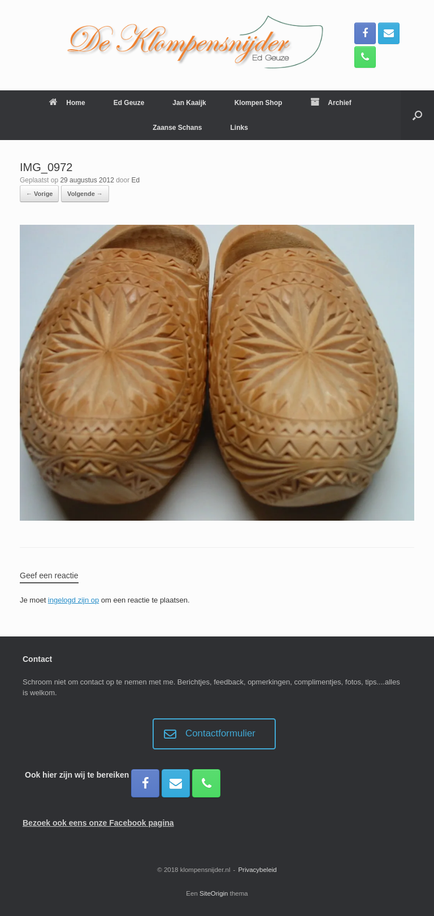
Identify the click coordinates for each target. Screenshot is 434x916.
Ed (136, 180)
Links (239, 128)
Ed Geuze (129, 103)
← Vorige (39, 193)
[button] (417, 115)
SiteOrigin (213, 893)
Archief (330, 103)
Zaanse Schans (177, 128)
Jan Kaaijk (189, 103)
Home (67, 103)
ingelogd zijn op (73, 600)
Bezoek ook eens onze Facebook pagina (98, 822)
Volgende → (85, 193)
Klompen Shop (259, 103)
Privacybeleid (257, 869)
